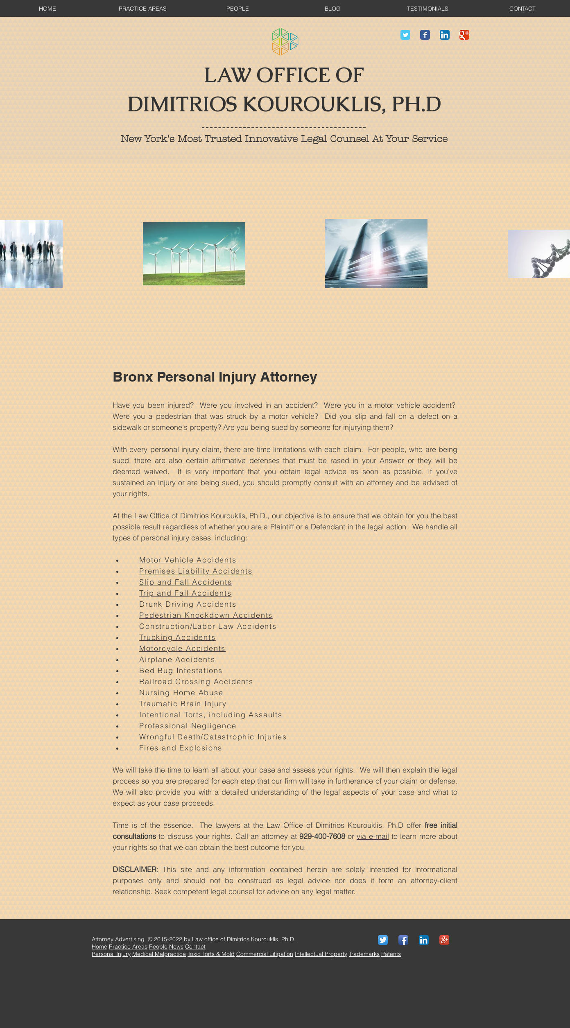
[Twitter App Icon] (383, 940)
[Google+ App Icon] (444, 940)
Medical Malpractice (159, 954)
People (158, 946)
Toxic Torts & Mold (211, 954)
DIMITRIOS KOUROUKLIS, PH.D (284, 104)
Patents (391, 954)
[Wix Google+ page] (464, 35)
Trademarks (364, 954)
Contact (195, 946)
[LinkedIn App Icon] (445, 35)
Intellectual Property (321, 954)
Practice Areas (128, 946)
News (176, 946)
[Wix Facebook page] (425, 35)
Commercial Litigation (264, 954)
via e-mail (373, 836)
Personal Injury (111, 954)
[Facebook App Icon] (403, 940)
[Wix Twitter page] (405, 35)
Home (99, 946)
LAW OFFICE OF (284, 75)
